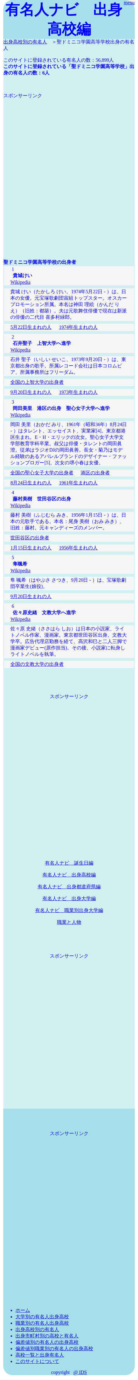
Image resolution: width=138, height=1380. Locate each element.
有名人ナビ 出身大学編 (69, 898)
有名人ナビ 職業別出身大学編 (69, 910)
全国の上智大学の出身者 (37, 382)
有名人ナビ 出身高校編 (69, 874)
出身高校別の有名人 (25, 41)
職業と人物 (69, 922)
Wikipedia (20, 282)
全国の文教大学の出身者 (37, 664)
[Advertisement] (69, 168)
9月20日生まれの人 (31, 392)
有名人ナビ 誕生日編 (69, 863)
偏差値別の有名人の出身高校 (47, 1342)
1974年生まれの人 (78, 327)
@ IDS (80, 1372)
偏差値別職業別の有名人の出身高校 (54, 1348)
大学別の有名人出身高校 (42, 1316)
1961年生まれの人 (78, 482)
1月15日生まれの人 (31, 547)
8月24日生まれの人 (31, 482)
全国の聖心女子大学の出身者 (41, 472)
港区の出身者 (95, 472)
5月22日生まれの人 (31, 327)
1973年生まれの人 (78, 392)
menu (129, 2)
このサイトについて (37, 1361)
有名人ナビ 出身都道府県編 (69, 886)
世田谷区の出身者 (29, 537)
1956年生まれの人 (78, 547)
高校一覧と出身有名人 (39, 1355)
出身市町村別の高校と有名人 (47, 1335)
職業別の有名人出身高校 (42, 1323)
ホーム (22, 1310)
